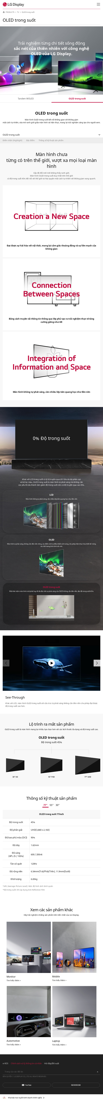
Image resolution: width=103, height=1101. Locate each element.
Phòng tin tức (76, 1085)
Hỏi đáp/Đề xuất (51, 1063)
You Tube (27, 1085)
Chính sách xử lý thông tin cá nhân (26, 1063)
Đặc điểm (30, 140)
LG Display (14, 4)
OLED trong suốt (77, 99)
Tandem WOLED (26, 99)
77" (45, 805)
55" (52, 805)
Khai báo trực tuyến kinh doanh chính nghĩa (25, 1097)
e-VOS (5, 1063)
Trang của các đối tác (14, 1071)
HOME (4, 12)
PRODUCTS (10, 12)
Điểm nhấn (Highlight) (12, 140)
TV (18, 12)
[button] (97, 663)
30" (58, 805)
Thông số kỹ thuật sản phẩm (51, 140)
